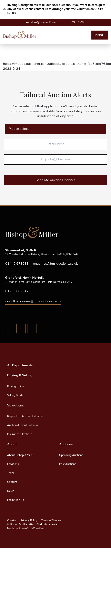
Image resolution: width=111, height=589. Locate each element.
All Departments (20, 365)
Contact (12, 482)
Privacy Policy (29, 520)
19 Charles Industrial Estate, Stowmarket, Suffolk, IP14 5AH (41, 254)
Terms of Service (51, 520)
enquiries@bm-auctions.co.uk (44, 22)
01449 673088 (76, 22)
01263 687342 (17, 291)
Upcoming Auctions (71, 455)
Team (10, 473)
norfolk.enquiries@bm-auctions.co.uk (33, 301)
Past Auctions (67, 464)
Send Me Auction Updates (55, 180)
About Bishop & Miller (20, 455)
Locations (13, 464)
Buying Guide (15, 386)
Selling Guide (15, 395)
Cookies (12, 520)
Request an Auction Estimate (25, 416)
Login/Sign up (15, 500)
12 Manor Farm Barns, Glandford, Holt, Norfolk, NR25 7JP (40, 282)
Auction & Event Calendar (23, 425)
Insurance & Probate (19, 434)
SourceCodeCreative (30, 528)
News (10, 491)
